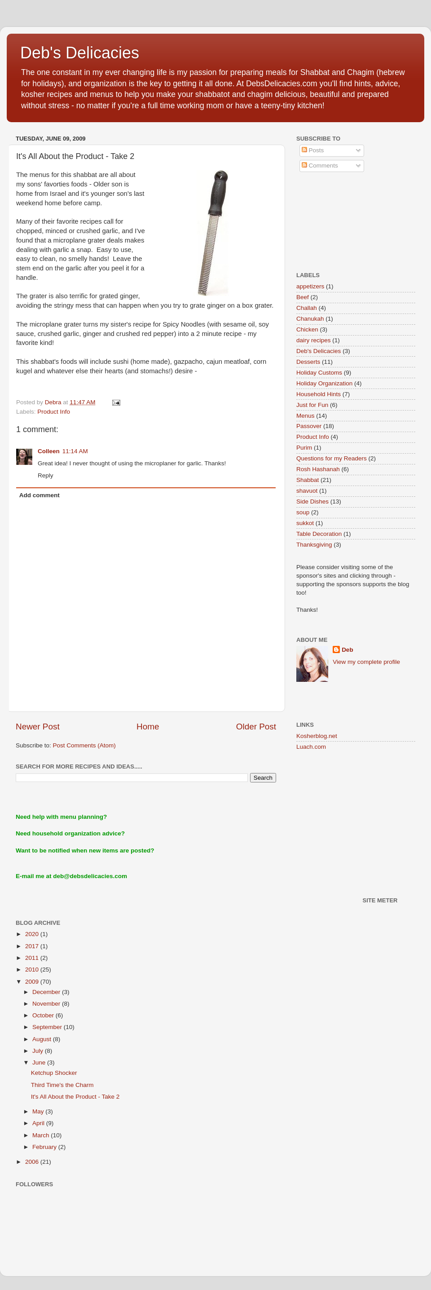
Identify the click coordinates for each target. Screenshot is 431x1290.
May (38, 1111)
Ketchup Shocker (54, 1072)
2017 (32, 946)
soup (302, 512)
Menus (305, 415)
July (38, 1050)
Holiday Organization (324, 383)
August (42, 1039)
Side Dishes (312, 501)
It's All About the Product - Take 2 (75, 1096)
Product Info (53, 411)
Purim (304, 447)
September (48, 1027)
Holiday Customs (319, 372)
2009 (32, 981)
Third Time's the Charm (62, 1085)
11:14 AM (75, 451)
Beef (302, 297)
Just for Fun (312, 405)
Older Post (256, 726)
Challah (306, 308)
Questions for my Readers (331, 458)
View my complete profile (366, 661)
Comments (320, 165)
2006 (32, 1161)
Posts (313, 150)
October (44, 1015)
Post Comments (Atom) (84, 745)
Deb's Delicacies (79, 53)
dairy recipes (313, 340)
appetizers (310, 286)
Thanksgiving (314, 544)
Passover (308, 426)
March (41, 1135)
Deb (347, 649)
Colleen (49, 451)
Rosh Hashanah (318, 469)
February (45, 1147)
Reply (45, 475)
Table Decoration (319, 533)
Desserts (308, 361)
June (39, 1062)
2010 (32, 969)
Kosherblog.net (316, 736)
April (39, 1123)
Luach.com (311, 746)
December (47, 992)
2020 (32, 934)
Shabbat (307, 480)
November (47, 1003)
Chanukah (310, 318)
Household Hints (318, 394)
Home (147, 726)
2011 (32, 957)
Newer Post (38, 726)
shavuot (306, 490)
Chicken (307, 329)
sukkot (305, 523)
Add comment (39, 495)
